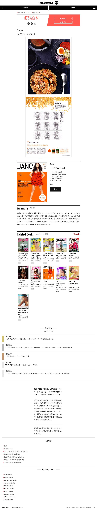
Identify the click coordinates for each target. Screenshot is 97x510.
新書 (5, 446)
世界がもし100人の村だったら (14, 457)
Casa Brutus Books (10, 480)
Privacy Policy (16, 507)
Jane (40, 12)
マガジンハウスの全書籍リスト (14, 460)
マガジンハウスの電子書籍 (13, 462)
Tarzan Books (8, 500)
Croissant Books (9, 483)
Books (30, 12)
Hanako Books (9, 488)
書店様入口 (66, 19)
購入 (55, 189)
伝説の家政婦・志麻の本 (12, 454)
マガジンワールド (48, 3)
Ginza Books (8, 486)
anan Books (8, 475)
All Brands (15, 8)
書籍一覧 (35, 12)
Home (25, 12)
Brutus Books (8, 477)
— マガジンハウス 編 (57, 168)
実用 (59, 180)
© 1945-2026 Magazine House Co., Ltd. (80, 507)
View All (77, 234)
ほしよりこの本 (15, 451)
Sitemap (5, 507)
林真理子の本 (8, 449)
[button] (41, 159)
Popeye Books (9, 494)
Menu (83, 8)
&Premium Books (9, 497)
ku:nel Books (8, 491)
